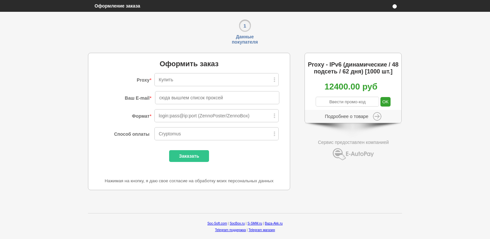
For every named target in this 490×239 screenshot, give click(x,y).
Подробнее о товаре (346, 116)
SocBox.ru (237, 223)
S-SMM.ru (254, 223)
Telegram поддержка (230, 230)
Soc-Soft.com (217, 223)
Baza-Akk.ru (274, 223)
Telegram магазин (262, 230)
